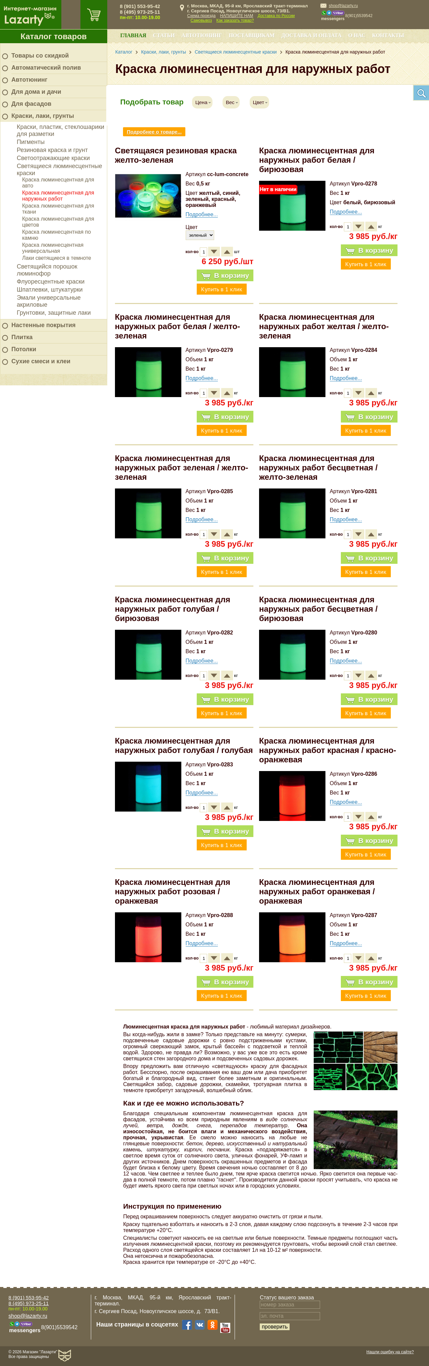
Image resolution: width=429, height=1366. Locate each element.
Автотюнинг (29, 79)
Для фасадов (31, 103)
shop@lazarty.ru (343, 5)
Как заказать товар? (235, 20)
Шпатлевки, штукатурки (50, 289)
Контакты (388, 35)
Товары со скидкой (40, 55)
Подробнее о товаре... (154, 132)
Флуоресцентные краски (50, 281)
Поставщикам (252, 35)
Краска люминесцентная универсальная (52, 248)
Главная (133, 35)
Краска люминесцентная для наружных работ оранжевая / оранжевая (317, 891)
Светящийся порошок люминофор (47, 270)
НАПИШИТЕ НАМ (236, 15)
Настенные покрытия (43, 325)
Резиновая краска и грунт (52, 150)
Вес (230, 102)
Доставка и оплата (312, 35)
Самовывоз (201, 20)
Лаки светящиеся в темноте (56, 258)
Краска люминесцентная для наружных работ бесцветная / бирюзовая (318, 609)
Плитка (22, 337)
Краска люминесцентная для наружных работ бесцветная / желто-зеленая (318, 467)
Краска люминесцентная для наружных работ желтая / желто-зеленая (324, 326)
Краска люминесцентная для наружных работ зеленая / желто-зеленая (181, 467)
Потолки (23, 349)
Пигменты (31, 142)
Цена (201, 102)
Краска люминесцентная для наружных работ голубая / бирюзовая (172, 609)
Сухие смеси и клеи (40, 361)
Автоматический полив (46, 67)
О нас (356, 35)
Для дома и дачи (36, 91)
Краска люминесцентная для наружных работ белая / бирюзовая (316, 160)
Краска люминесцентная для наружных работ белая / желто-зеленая (177, 326)
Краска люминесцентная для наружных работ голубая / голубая (184, 745)
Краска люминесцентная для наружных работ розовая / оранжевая (172, 891)
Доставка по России (276, 15)
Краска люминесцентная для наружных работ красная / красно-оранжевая (327, 750)
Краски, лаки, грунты (42, 115)
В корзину (225, 276)
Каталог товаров (53, 36)
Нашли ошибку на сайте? (390, 1352)
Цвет (258, 102)
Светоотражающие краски (53, 158)
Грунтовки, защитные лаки (54, 312)
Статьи (164, 35)
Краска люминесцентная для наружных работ (58, 196)
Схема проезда (201, 15)
